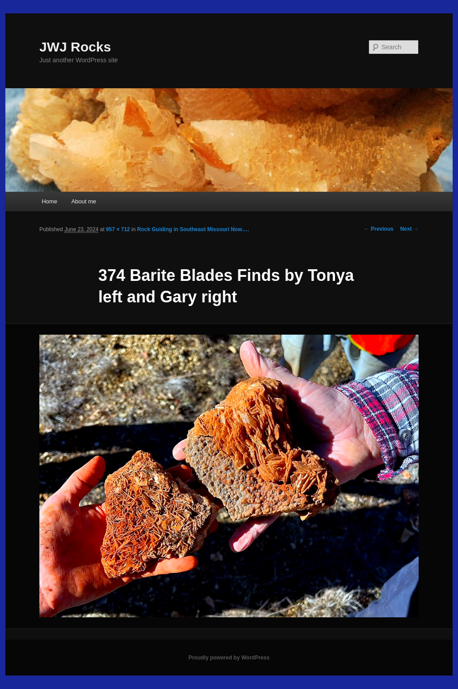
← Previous (379, 229)
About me (83, 201)
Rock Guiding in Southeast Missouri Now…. (193, 229)
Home (49, 201)
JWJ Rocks (75, 46)
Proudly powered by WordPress (228, 658)
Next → (409, 229)
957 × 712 (118, 229)
